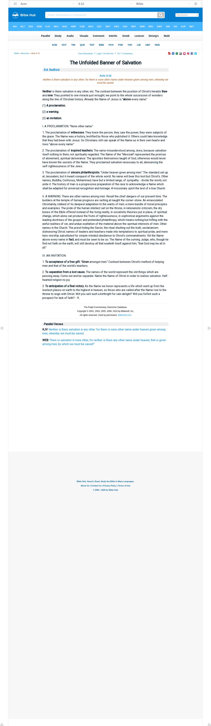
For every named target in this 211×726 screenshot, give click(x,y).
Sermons (25, 53)
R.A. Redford (51, 70)
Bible (16, 53)
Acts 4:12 (105, 75)
